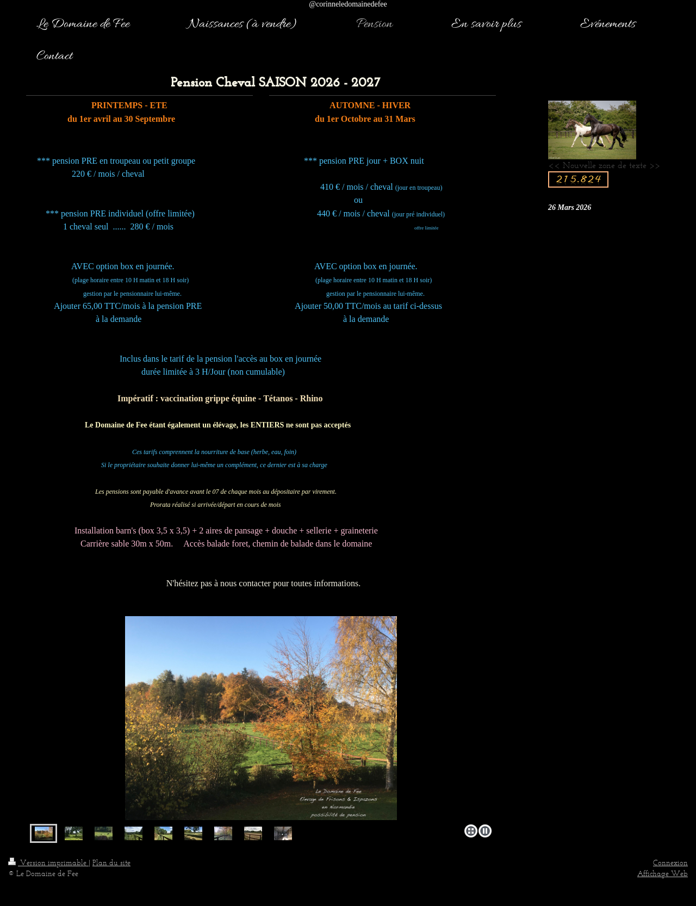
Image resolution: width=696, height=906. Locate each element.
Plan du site (111, 862)
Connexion (670, 862)
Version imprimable (48, 862)
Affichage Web (662, 873)
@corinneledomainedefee (348, 4)
